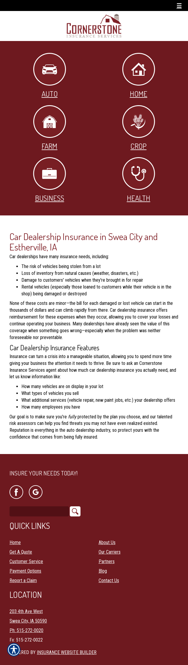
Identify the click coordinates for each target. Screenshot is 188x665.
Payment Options (25, 565)
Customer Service (26, 555)
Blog (103, 565)
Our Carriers (110, 546)
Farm (49, 128)
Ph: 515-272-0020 (26, 624)
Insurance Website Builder (67, 646)
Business (49, 180)
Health (138, 180)
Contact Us (109, 574)
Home (138, 75)
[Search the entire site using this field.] (39, 505)
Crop (138, 128)
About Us (107, 536)
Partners (107, 555)
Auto (49, 75)
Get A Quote (21, 546)
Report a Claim (23, 574)
